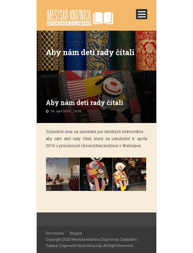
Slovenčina (55, 233)
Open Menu (141, 14)
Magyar (76, 233)
